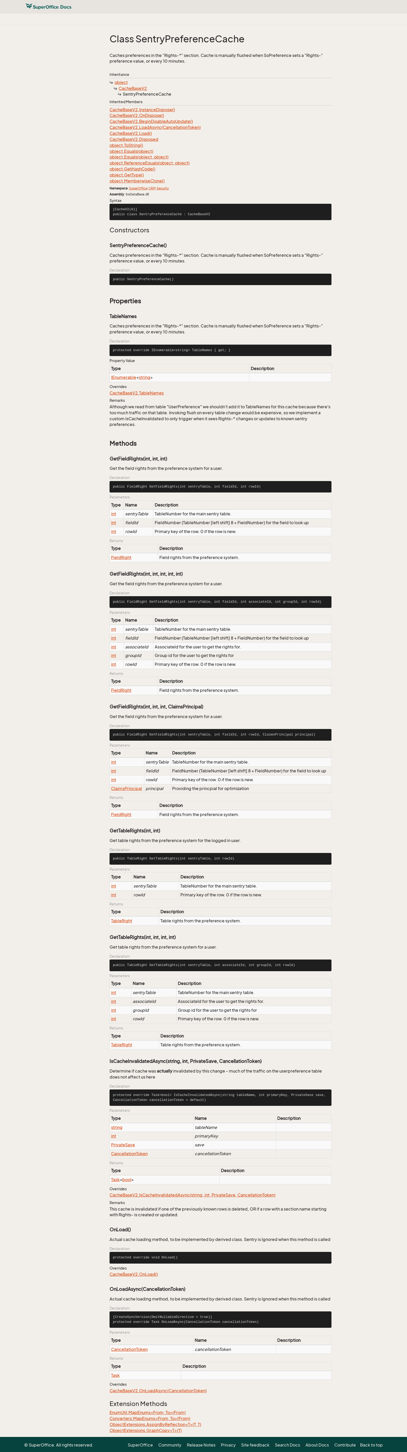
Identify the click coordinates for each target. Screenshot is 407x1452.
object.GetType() (127, 175)
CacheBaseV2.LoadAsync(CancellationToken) (155, 127)
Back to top (371, 1445)
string (144, 377)
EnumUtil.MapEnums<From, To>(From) (148, 1412)
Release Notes (201, 1445)
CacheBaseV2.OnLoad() (134, 1274)
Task (115, 1179)
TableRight (121, 920)
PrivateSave (123, 1144)
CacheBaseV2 (133, 88)
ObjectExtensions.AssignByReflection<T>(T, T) (155, 1424)
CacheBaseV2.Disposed (134, 139)
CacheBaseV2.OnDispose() (137, 115)
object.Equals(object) (131, 151)
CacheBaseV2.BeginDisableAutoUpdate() (151, 121)
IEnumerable (123, 377)
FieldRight (121, 557)
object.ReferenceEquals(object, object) (149, 163)
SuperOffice (138, 188)
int (113, 513)
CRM (151, 188)
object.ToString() (126, 145)
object (121, 82)
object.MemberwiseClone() (137, 180)
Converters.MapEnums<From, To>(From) (150, 1418)
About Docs (317, 1445)
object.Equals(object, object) (139, 157)
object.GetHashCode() (132, 169)
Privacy (228, 1445)
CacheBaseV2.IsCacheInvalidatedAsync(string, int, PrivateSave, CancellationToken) (192, 1195)
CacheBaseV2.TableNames (137, 393)
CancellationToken (129, 1153)
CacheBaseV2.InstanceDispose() (142, 109)
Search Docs (287, 1445)
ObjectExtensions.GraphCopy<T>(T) (146, 1430)
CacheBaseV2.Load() (131, 133)
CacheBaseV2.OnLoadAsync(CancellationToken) (158, 1390)
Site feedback (255, 1445)
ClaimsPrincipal (126, 788)
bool (126, 1179)
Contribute (345, 1445)
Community (169, 1445)
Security (163, 188)
